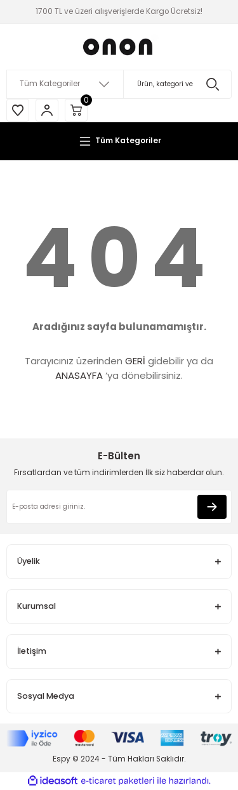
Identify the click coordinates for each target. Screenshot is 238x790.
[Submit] (212, 507)
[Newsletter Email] (119, 507)
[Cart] (76, 110)
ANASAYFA (79, 375)
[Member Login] (47, 110)
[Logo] (119, 46)
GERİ (135, 360)
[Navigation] (119, 141)
